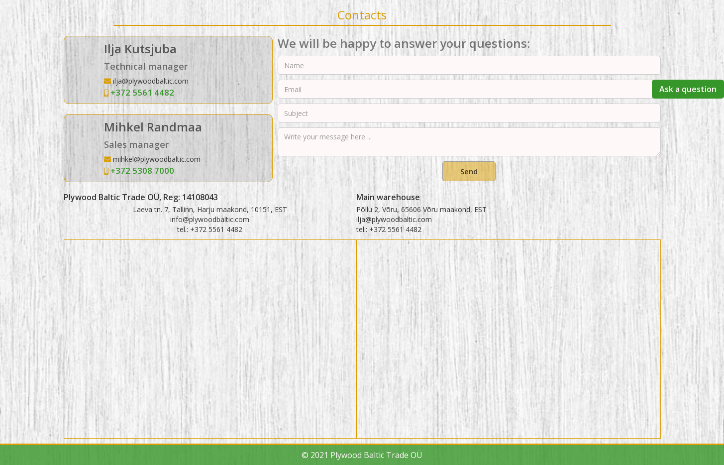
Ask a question (688, 89)
